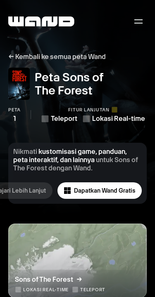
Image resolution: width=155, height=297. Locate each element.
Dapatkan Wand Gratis (99, 190)
